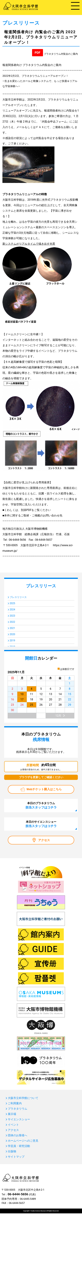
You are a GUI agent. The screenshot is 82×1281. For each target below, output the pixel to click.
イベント (13, 1124)
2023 (12, 615)
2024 (12, 609)
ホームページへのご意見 (23, 1140)
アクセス (44, 840)
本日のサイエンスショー (41, 824)
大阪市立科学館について (23, 1098)
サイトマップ (16, 1156)
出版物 (12, 1151)
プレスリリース (18, 597)
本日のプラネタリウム (41, 805)
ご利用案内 (15, 1103)
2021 (12, 628)
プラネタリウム (17, 1108)
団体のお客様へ (17, 1135)
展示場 (12, 1114)
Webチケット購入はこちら (44, 789)
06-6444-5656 (18, 1194)
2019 (12, 640)
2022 (12, 622)
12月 (58, 715)
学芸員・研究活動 (19, 1146)
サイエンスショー (19, 1119)
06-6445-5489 (28, 1198)
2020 (12, 634)
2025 (12, 603)
